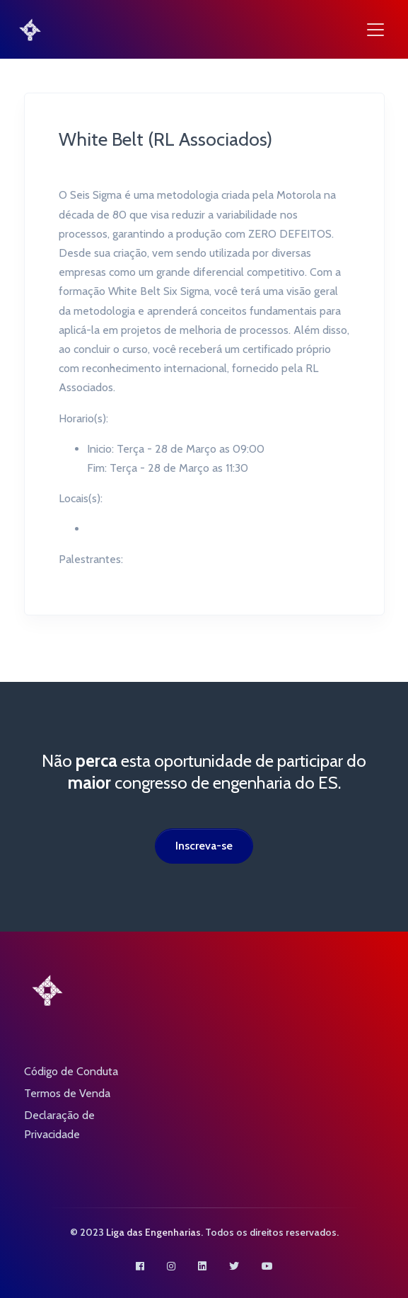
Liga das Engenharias (153, 1232)
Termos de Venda (67, 1093)
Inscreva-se (204, 845)
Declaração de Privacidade (59, 1124)
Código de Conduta (71, 1071)
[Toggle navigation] (375, 30)
